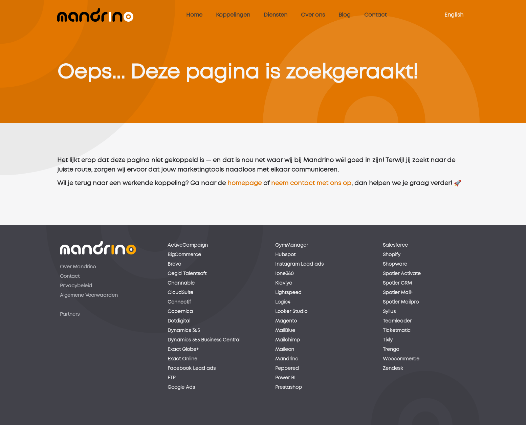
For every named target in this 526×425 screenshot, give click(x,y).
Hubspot (285, 254)
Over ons (313, 15)
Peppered (287, 368)
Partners (70, 314)
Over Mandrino (78, 267)
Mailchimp (287, 340)
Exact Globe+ (183, 349)
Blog (344, 15)
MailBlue (285, 330)
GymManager (291, 245)
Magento (286, 321)
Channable (181, 283)
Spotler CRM (397, 283)
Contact (375, 15)
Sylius (389, 311)
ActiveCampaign (188, 245)
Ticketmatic (397, 330)
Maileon (284, 349)
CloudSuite (180, 292)
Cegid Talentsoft (187, 273)
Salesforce (395, 245)
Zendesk (393, 368)
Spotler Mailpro (401, 302)
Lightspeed (288, 292)
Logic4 (282, 302)
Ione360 (284, 273)
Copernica (180, 311)
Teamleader (397, 321)
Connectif (179, 302)
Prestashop (288, 387)
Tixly (388, 340)
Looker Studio (291, 311)
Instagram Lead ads (299, 264)
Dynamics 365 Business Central (204, 340)
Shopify (391, 254)
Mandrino (286, 359)
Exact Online (182, 359)
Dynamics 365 (184, 330)
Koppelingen (233, 15)
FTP (171, 378)
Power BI (285, 378)
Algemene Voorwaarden (89, 295)
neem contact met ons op (311, 186)
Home (194, 15)
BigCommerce (184, 254)
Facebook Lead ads (192, 368)
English (453, 15)
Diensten (275, 15)
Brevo (174, 264)
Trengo (391, 349)
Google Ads (181, 387)
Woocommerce (401, 359)
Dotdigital (179, 321)
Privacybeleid (76, 286)
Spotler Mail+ (398, 292)
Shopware (395, 264)
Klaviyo (283, 283)
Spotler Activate (402, 273)
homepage (244, 186)
